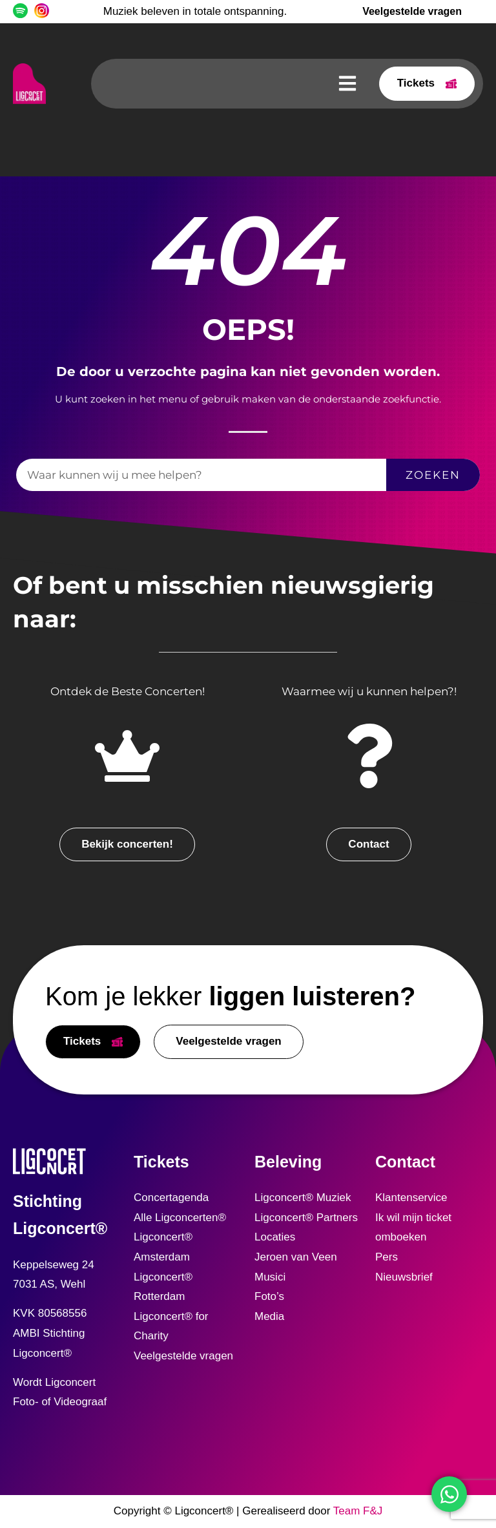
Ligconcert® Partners (306, 1217)
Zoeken (433, 474)
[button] (347, 83)
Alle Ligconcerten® (180, 1217)
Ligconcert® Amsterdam (163, 1247)
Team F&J (358, 1511)
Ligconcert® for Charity (171, 1326)
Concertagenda (171, 1197)
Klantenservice (411, 1197)
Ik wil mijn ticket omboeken (413, 1227)
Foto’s (269, 1296)
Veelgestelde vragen (183, 1356)
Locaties (274, 1237)
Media (269, 1316)
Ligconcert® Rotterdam (163, 1287)
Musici (269, 1277)
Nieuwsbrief (404, 1277)
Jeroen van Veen (295, 1257)
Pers (386, 1257)
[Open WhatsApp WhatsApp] (449, 1494)
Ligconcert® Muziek (302, 1197)
